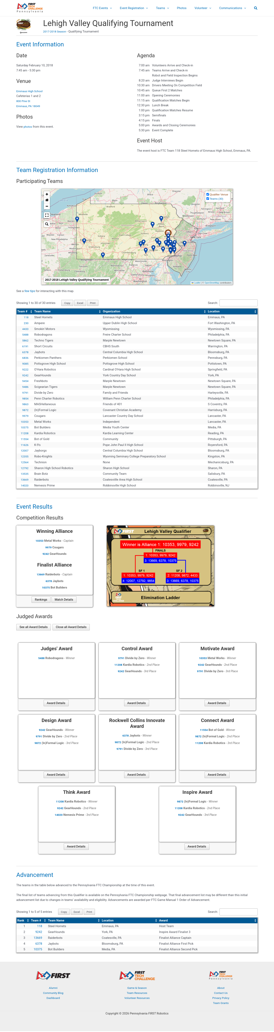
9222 (25, 370)
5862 (25, 341)
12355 (24, 457)
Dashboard (53, 999)
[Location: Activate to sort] (232, 312)
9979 (25, 416)
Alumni (53, 989)
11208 (24, 433)
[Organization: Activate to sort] (154, 312)
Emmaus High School (30, 91)
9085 (25, 364)
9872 (25, 410)
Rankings (41, 600)
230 (25, 323)
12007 (24, 451)
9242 (25, 376)
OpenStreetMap (211, 283)
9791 (25, 393)
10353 (24, 422)
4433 (25, 329)
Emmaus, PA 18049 (29, 106)
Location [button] (213, 312)
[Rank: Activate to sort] (23, 921)
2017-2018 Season (55, 31)
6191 (25, 347)
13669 (24, 480)
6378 (25, 352)
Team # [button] (22, 312)
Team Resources (137, 994)
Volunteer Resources (137, 999)
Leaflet (194, 283)
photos (28, 126)
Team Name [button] (42, 312)
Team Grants (220, 1004)
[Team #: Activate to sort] (24, 312)
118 (25, 317)
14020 (24, 486)
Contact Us (220, 994)
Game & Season (137, 989)
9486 (25, 387)
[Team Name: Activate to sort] (67, 312)
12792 (24, 468)
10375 (24, 428)
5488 (25, 335)
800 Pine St (24, 101)
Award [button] (163, 921)
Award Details (56, 703)
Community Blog (53, 994)
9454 (25, 381)
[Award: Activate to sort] (208, 921)
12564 (24, 462)
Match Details (64, 600)
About (221, 989)
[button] (121, 8)
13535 (24, 474)
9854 (25, 399)
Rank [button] (20, 921)
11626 (24, 445)
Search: (209, 303)
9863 (25, 405)
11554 (24, 439)
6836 (25, 358)
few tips (30, 291)
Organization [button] (111, 312)
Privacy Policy (220, 999)
